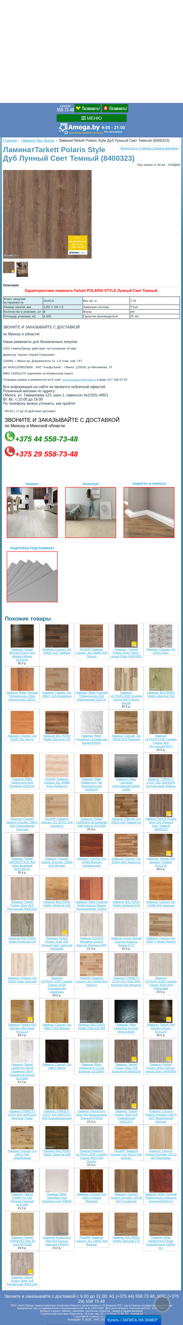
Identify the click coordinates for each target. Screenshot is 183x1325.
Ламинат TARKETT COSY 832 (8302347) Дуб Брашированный (56, 1114)
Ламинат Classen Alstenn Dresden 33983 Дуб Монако (57, 862)
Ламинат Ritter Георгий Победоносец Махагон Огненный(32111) (161, 1197)
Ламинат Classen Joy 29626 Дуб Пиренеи (126, 737)
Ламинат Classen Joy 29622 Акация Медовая (91, 1197)
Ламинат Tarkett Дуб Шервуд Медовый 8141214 (22, 1028)
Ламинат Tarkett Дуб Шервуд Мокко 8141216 (161, 1028)
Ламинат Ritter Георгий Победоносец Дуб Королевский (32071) (91, 696)
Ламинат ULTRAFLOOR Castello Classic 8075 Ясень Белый (126, 698)
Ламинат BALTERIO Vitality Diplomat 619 (126, 903)
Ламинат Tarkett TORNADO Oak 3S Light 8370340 (22, 1241)
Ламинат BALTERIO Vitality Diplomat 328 (57, 903)
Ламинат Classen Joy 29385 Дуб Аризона (160, 903)
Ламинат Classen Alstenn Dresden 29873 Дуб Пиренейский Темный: (161, 1116)
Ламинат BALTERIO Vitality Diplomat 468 (57, 1152)
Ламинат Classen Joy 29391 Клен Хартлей (22, 979)
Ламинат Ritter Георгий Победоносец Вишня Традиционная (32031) (91, 905)
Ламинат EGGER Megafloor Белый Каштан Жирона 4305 (92, 941)
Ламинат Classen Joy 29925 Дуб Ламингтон (126, 820)
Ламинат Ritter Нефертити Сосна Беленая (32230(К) (92, 1068)
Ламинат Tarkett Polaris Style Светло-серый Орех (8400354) (161, 1068)
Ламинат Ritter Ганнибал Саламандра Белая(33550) (92, 739)
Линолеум (90, 510)
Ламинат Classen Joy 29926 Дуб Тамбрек (56, 651)
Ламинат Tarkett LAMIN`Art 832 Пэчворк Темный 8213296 (22, 1199)
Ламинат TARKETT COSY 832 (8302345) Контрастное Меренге (126, 981)
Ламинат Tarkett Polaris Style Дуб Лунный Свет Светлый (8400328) (56, 943)
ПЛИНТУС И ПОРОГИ (149, 510)
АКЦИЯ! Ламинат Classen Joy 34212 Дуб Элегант (126, 1154)
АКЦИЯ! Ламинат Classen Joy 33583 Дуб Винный (91, 1241)
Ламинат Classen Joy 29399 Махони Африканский (91, 862)
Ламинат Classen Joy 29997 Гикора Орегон (161, 939)
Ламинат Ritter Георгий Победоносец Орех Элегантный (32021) (22, 696)
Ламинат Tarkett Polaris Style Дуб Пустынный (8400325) (22, 905)
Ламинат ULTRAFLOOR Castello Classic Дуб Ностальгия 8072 (161, 741)
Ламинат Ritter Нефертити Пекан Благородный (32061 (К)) (160, 1243)
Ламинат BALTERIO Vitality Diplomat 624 (22, 939)
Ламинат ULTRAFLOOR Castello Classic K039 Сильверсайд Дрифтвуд (57, 985)
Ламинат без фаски (38, 140)
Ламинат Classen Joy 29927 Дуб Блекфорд (57, 694)
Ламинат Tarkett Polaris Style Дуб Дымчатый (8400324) (126, 1068)
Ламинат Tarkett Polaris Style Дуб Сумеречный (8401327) (126, 1116)
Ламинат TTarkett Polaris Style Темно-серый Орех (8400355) (126, 653)
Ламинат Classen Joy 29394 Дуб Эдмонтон (126, 860)
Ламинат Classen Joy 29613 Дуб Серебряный (22, 1154)
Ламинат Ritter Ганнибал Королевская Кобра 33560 (126, 784)
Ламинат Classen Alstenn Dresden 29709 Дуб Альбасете (126, 1197)
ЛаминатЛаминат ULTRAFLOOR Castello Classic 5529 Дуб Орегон (91, 1156)
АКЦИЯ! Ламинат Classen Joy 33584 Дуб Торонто (91, 981)
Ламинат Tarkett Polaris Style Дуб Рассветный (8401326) (22, 1281)
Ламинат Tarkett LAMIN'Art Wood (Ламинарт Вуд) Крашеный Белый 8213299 (22, 1071)
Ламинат (32, 510)
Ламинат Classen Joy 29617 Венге (56, 1066)
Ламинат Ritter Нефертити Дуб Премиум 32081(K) (22, 782)
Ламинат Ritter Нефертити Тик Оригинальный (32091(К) (91, 784)
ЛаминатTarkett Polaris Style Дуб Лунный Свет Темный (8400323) (160, 824)
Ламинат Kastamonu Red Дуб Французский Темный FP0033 (91, 1114)
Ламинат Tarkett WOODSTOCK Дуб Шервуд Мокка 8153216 (22, 654)
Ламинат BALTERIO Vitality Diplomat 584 (91, 1026)
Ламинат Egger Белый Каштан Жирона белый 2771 (126, 941)
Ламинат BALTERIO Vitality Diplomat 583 (161, 694)
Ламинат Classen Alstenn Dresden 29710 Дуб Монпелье (161, 1154)
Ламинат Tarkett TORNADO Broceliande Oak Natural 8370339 (91, 822)
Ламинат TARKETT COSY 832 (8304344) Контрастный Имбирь (161, 782)
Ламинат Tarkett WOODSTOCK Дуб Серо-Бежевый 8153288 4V (22, 864)
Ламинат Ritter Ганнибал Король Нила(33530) (126, 1028)
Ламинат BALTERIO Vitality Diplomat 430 (57, 737)
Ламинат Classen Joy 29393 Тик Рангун (22, 737)
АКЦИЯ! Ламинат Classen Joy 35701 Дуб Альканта (57, 822)
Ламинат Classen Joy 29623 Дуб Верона (56, 1026)
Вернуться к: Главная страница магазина (149, 148)
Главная (10, 140)
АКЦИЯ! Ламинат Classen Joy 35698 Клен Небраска (57, 782)
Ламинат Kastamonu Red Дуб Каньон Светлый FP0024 (57, 1241)
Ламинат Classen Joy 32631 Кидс (160, 651)
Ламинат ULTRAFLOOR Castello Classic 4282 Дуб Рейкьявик (161, 983)
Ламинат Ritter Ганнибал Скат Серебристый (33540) (57, 1197)
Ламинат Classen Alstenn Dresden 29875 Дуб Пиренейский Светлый (22, 824)
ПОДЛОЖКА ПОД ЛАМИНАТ (32, 574)
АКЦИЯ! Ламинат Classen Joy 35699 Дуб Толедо (91, 653)
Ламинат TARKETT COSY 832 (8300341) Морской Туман (22, 1114)
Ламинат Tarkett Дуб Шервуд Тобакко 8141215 (161, 862)
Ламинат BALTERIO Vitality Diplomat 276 (126, 1239)
